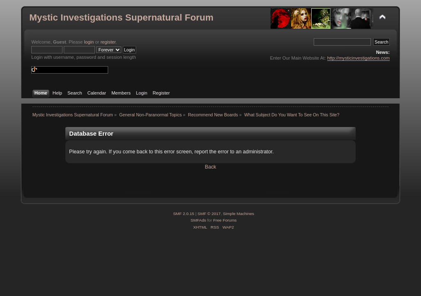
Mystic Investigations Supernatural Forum (121, 17)
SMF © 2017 (209, 213)
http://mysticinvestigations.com (358, 58)
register (108, 41)
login (89, 41)
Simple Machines (238, 213)
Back (210, 167)
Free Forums (224, 220)
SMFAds (198, 220)
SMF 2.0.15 (183, 213)
